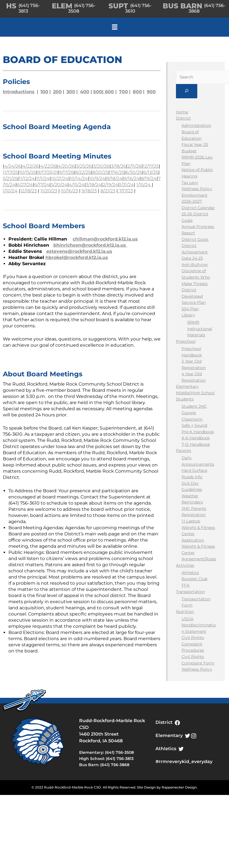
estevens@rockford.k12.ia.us (79, 251)
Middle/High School (195, 393)
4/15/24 (76, 184)
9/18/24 (114, 178)
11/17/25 (10, 172)
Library (188, 315)
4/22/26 (30, 166)
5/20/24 (59, 184)
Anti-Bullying (195, 264)
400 (84, 91)
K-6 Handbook (196, 438)
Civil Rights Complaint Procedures (193, 643)
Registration (194, 514)
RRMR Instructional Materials (199, 328)
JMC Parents (194, 508)
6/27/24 (25, 184)
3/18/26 (118, 166)
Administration (196, 125)
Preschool (186, 341)
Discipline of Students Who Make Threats (196, 277)
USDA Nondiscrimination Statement (199, 625)
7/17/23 (125, 190)
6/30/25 (134, 172)
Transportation (190, 591)
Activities (185, 565)
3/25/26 (84, 166)
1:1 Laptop (191, 521)
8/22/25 (83, 172)
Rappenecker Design (179, 787)
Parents (183, 450)
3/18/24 (93, 184)
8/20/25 (100, 172)
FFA (185, 585)
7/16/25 (117, 172)
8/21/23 (107, 190)
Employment (194, 195)
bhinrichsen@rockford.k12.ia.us (90, 245)
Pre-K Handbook (198, 432)
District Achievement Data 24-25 (195, 251)
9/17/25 (66, 172)
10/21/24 (59, 178)
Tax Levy (190, 182)
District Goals (195, 239)
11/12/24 (27, 178)
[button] (114, 27)
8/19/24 (149, 178)
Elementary (187, 386)
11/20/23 (48, 190)
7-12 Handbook (196, 444)
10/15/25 (27, 172)
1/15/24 (144, 184)
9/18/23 (89, 190)
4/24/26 (12, 166)
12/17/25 (151, 166)
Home (182, 112)
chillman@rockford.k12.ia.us (105, 239)
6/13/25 (150, 172)
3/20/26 (101, 166)
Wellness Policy (197, 188)
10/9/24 (97, 178)
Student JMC (194, 406)
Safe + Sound (194, 425)
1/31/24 (127, 184)
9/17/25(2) (48, 172)
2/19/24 (110, 184)
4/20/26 (66, 166)
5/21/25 (10, 178)
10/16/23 (69, 190)
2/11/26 (134, 166)
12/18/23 (28, 190)
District (183, 118)
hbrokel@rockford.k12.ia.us (76, 257)
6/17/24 (41, 184)
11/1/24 (43, 178)
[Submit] (186, 91)
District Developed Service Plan (194, 296)
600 (109, 91)
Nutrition (185, 611)
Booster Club (194, 579)
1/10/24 (10, 190)
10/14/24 (79, 178)
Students (185, 399)
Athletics (190, 572)
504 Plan (190, 309)
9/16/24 (131, 178)
